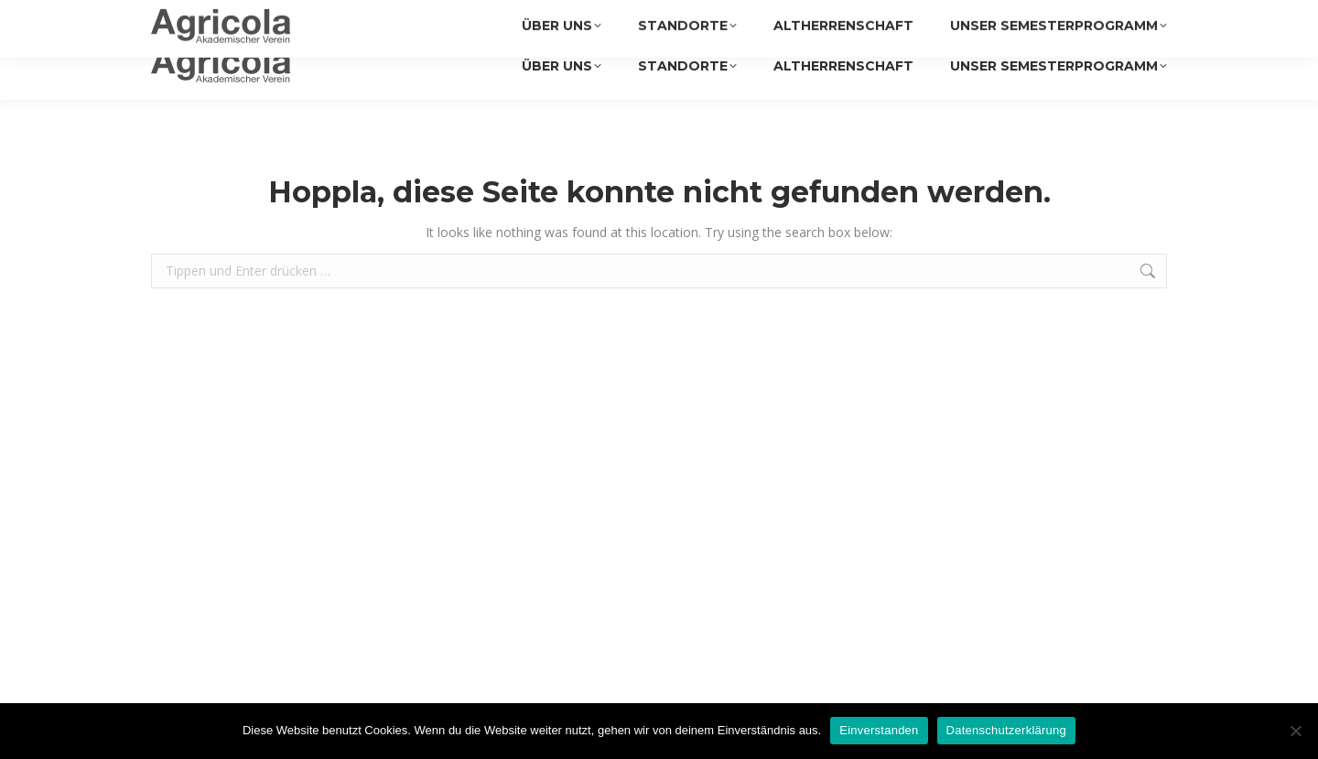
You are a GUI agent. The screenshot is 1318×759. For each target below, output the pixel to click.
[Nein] (1295, 730)
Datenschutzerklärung (1006, 730)
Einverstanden (878, 730)
